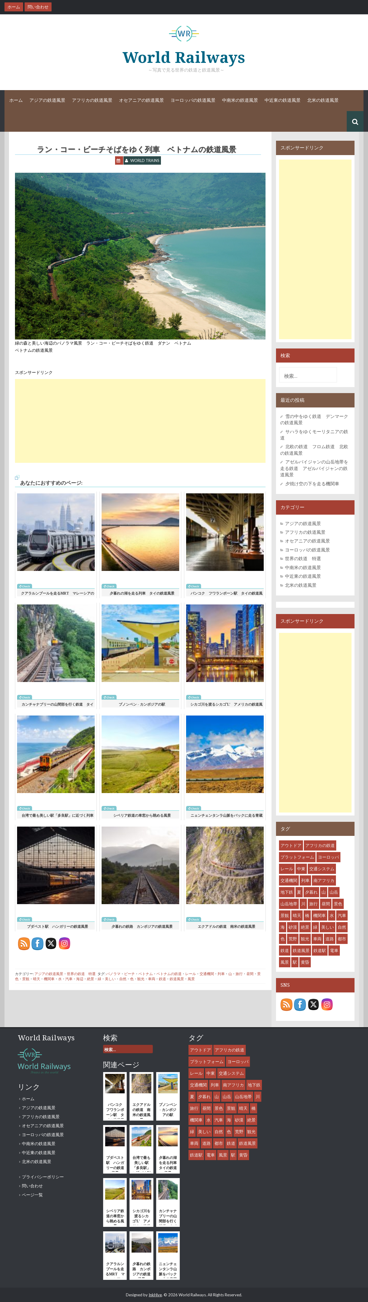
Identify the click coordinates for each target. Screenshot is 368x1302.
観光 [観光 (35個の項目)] (305, 938)
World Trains (144, 160)
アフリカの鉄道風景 (92, 100)
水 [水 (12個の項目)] (332, 915)
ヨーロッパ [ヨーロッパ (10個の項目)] (328, 857)
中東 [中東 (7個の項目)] (301, 868)
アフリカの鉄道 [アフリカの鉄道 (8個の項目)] (320, 845)
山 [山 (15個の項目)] (324, 892)
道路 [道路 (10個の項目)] (329, 938)
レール (190, 973)
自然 (122, 979)
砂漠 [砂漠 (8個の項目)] (293, 927)
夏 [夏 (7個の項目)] (299, 892)
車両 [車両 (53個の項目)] (317, 938)
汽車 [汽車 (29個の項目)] (342, 915)
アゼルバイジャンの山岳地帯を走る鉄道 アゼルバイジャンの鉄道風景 (314, 468)
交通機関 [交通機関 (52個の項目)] (288, 880)
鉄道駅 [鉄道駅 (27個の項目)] (319, 950)
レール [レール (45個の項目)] (286, 868)
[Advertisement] (140, 421)
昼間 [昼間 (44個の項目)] (326, 903)
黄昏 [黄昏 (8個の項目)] (305, 962)
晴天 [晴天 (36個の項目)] (297, 915)
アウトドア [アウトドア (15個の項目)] (290, 845)
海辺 (79, 979)
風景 (191, 979)
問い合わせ (32, 1185)
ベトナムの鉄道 (169, 973)
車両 (151, 979)
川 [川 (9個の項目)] (303, 903)
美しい (110, 979)
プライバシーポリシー (43, 1176)
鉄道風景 (177, 979)
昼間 (250, 973)
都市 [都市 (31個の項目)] (342, 938)
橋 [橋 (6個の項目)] (307, 915)
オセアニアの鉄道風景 (141, 100)
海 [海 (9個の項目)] (282, 927)
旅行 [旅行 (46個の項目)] (313, 903)
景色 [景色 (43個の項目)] (338, 903)
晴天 (36, 979)
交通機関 (207, 973)
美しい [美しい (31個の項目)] (327, 927)
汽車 (69, 979)
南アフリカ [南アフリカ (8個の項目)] (323, 880)
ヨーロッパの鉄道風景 (193, 100)
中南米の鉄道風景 (240, 100)
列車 (221, 973)
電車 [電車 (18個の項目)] (334, 950)
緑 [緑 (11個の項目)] (315, 927)
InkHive (155, 1294)
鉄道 (162, 979)
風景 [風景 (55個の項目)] (284, 962)
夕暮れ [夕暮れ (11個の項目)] (311, 892)
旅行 (239, 973)
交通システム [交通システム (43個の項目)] (321, 868)
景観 (25, 979)
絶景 (90, 979)
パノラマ (113, 973)
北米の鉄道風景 (323, 100)
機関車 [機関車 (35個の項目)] (319, 915)
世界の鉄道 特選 (81, 973)
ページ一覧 (32, 1194)
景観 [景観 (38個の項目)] (284, 915)
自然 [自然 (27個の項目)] (342, 927)
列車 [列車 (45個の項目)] (305, 880)
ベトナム (145, 973)
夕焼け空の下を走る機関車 (312, 483)
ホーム (16, 100)
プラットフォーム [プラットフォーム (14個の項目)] (297, 857)
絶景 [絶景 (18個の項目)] (305, 927)
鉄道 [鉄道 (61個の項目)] (284, 950)
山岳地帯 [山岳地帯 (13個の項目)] (288, 903)
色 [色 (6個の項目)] (282, 938)
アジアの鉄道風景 (47, 100)
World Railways (184, 57)
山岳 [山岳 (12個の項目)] (334, 892)
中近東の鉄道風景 (283, 100)
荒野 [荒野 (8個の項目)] (293, 938)
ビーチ (129, 973)
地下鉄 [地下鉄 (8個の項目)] (286, 892)
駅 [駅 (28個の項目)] (295, 962)
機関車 (49, 979)
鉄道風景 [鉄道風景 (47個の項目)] (301, 950)
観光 (140, 979)
